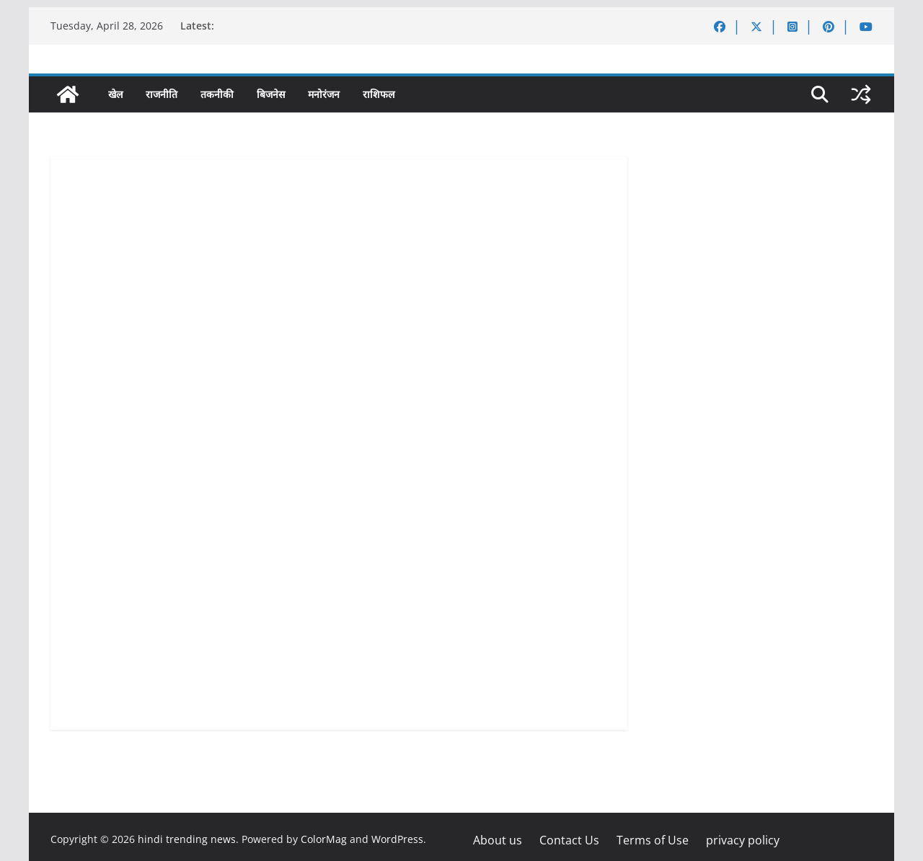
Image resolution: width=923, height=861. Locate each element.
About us (497, 840)
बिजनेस (271, 94)
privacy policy (743, 840)
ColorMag (324, 839)
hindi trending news (187, 839)
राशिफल (378, 94)
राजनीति (161, 94)
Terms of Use (653, 840)
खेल (115, 94)
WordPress (397, 839)
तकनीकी (217, 94)
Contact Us (569, 840)
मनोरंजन (324, 94)
